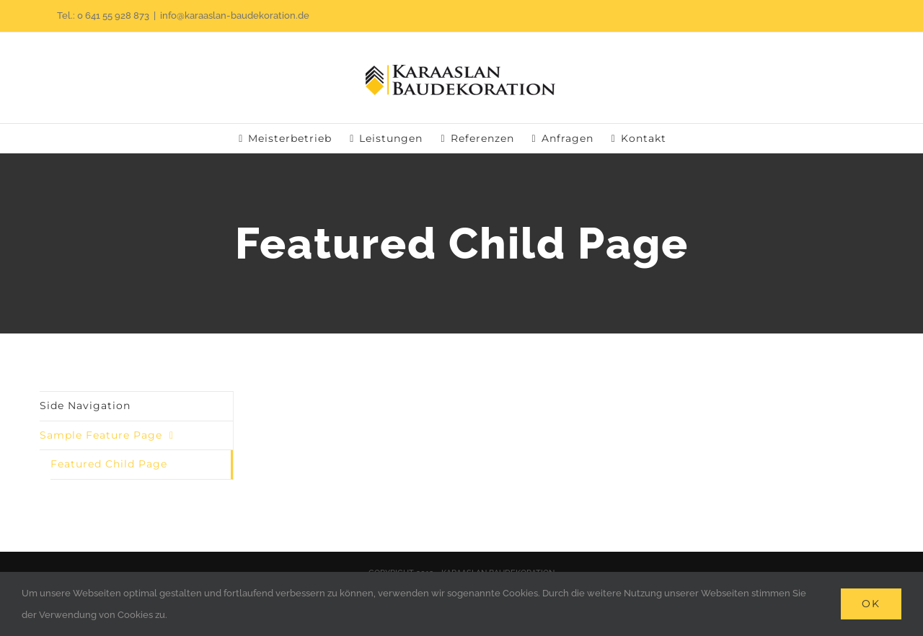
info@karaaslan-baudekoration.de (234, 15)
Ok (871, 603)
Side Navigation (85, 405)
